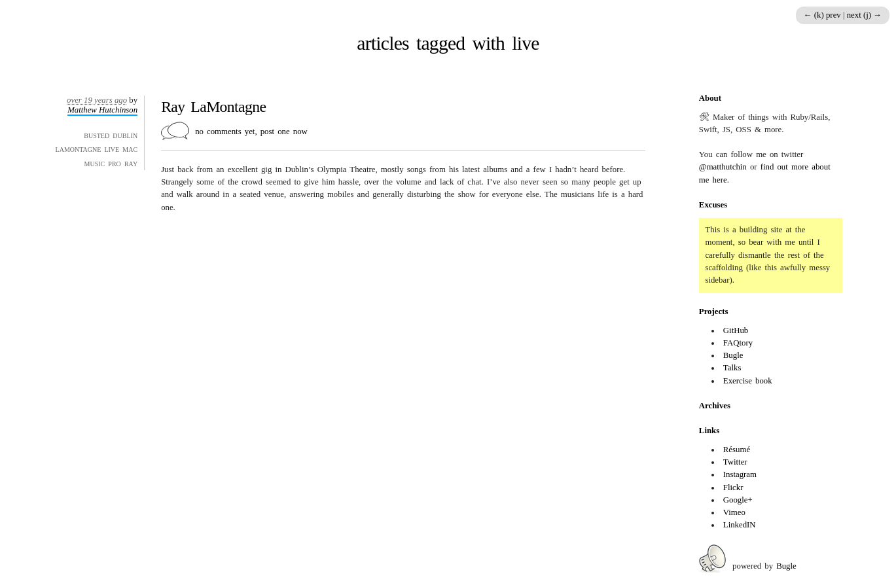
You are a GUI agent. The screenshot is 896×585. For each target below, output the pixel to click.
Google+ (738, 500)
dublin (125, 135)
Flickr (733, 487)
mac (129, 148)
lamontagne (78, 148)
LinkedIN (739, 524)
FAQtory (738, 342)
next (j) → (864, 15)
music (94, 163)
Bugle (733, 355)
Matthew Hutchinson (102, 110)
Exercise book (747, 380)
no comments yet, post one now (251, 131)
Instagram (740, 474)
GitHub (735, 330)
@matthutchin (723, 166)
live (111, 148)
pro (114, 163)
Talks (732, 367)
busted (96, 135)
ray (130, 163)
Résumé (736, 449)
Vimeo (734, 512)
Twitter (735, 462)
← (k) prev (823, 15)
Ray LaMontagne (213, 106)
